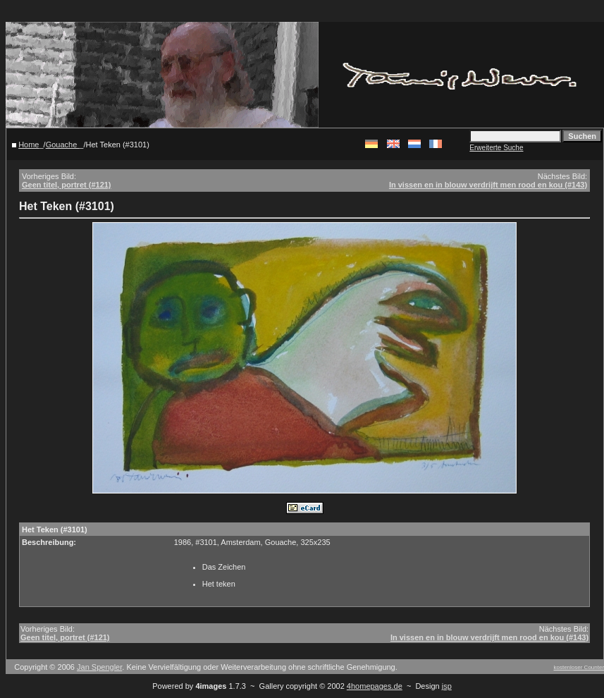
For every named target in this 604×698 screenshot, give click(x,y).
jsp (447, 686)
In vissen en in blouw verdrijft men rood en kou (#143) (488, 184)
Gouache (63, 144)
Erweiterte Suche (496, 148)
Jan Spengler (99, 667)
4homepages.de (374, 686)
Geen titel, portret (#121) (66, 184)
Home (28, 144)
